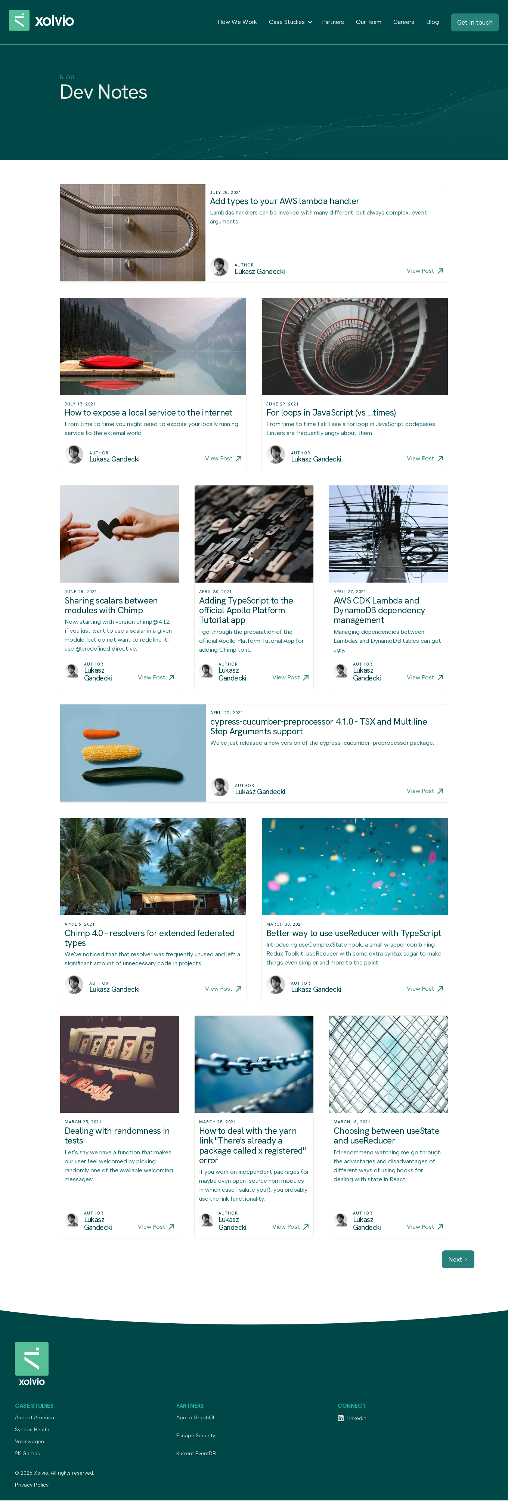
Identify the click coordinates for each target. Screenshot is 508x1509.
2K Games (27, 1454)
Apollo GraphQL (196, 1418)
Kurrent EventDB (196, 1454)
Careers (403, 21)
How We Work (237, 21)
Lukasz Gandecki (260, 272)
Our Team (368, 21)
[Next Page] (458, 1259)
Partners (333, 21)
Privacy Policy (32, 1485)
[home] (50, 22)
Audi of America (34, 1418)
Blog (432, 21)
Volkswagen (29, 1442)
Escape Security (195, 1436)
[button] (289, 22)
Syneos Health (32, 1430)
